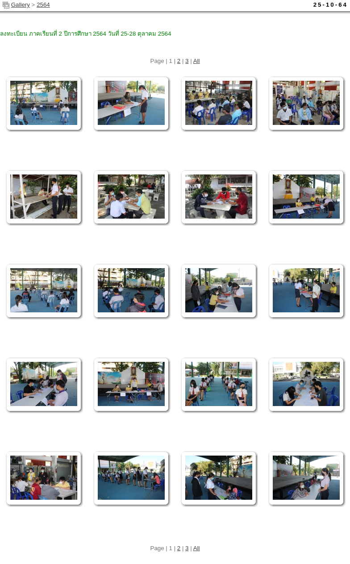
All (196, 61)
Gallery (20, 4)
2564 (43, 4)
